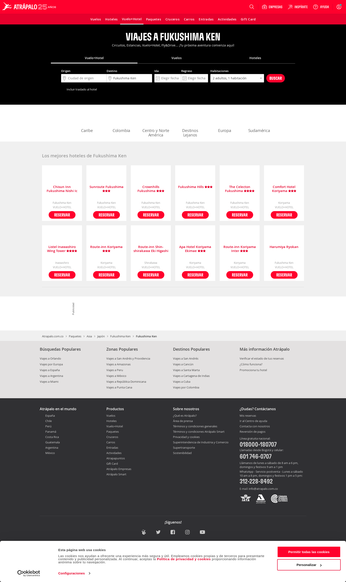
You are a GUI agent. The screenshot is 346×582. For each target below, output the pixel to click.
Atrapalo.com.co (53, 336)
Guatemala (52, 442)
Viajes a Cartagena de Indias (191, 376)
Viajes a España (50, 370)
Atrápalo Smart (116, 474)
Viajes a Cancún (183, 364)
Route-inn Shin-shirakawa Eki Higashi (150, 249)
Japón (101, 336)
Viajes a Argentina (51, 376)
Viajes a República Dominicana (126, 382)
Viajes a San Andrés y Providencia (128, 358)
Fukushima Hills (195, 187)
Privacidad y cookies (186, 437)
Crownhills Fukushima (150, 189)
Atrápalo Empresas (118, 469)
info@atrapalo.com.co (263, 489)
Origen (65, 71)
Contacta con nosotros (255, 426)
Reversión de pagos (252, 432)
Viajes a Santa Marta (186, 370)
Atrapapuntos (115, 458)
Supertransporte (184, 448)
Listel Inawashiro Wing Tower (62, 249)
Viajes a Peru (114, 370)
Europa (225, 121)
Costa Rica (52, 437)
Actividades (113, 453)
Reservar (62, 215)
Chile (48, 421)
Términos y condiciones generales (195, 426)
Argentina (51, 448)
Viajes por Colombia (186, 387)
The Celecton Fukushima (240, 189)
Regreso (186, 71)
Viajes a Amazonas (118, 364)
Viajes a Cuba (181, 382)
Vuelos (110, 416)
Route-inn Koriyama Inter (239, 249)
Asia (89, 336)
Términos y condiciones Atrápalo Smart (199, 432)
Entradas (112, 448)
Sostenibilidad (182, 453)
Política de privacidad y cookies (184, 559)
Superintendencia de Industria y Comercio (201, 442)
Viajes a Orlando (50, 358)
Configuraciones (71, 573)
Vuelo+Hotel (114, 426)
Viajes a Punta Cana (119, 387)
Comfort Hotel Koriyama (284, 189)
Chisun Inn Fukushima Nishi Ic (62, 189)
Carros (110, 442)
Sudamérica (259, 121)
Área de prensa (183, 421)
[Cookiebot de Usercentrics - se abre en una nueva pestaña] (28, 573)
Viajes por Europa (51, 364)
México (50, 453)
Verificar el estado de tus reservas (262, 358)
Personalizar (309, 565)
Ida (156, 71)
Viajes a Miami (49, 382)
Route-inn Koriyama (106, 249)
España (50, 416)
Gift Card (112, 464)
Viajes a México (116, 376)
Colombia (121, 121)
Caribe (87, 121)
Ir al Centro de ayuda (253, 421)
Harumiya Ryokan (284, 247)
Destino (112, 71)
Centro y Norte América (155, 124)
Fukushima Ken (120, 336)
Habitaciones (219, 71)
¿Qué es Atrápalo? (185, 416)
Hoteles (111, 421)
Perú (48, 426)
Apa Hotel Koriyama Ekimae (195, 249)
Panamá (50, 432)
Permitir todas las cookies (309, 552)
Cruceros (112, 437)
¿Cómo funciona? (251, 364)
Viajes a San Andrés (185, 358)
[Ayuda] (321, 7)
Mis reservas (248, 416)
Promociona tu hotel (253, 370)
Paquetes (75, 336)
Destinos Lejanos (190, 124)
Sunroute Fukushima (106, 189)
